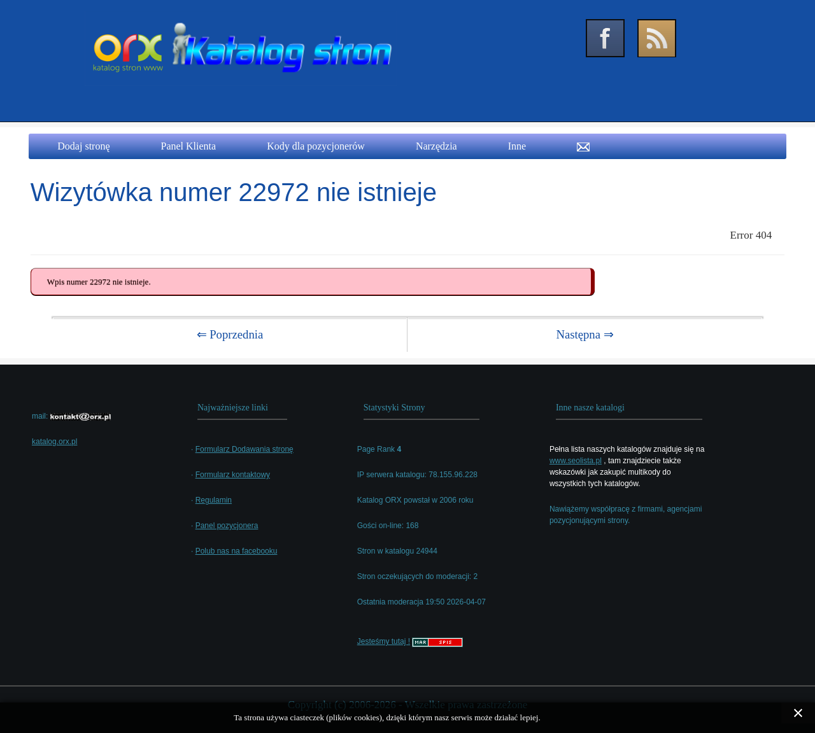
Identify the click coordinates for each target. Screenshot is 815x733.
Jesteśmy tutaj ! (383, 641)
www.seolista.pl (575, 460)
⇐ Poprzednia (230, 334)
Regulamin (213, 500)
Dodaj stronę (83, 146)
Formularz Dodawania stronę (244, 449)
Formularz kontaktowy (232, 474)
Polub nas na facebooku (236, 551)
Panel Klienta (188, 146)
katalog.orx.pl (54, 441)
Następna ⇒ (584, 334)
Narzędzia (436, 146)
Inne (517, 146)
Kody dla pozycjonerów (316, 146)
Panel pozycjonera (227, 525)
